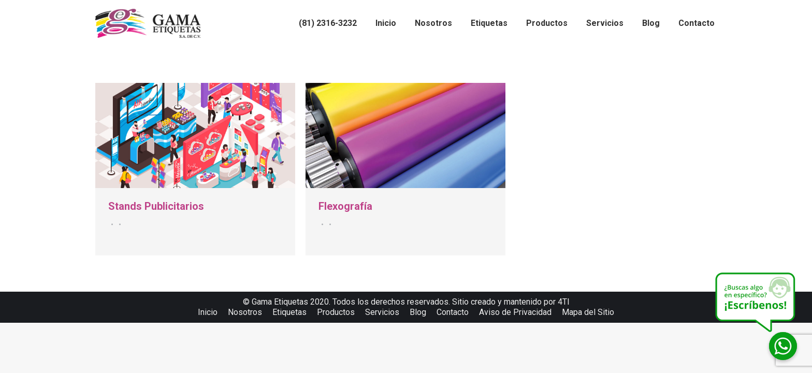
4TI (564, 302)
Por (118, 224)
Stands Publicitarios (156, 206)
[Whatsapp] (783, 346)
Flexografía (345, 206)
